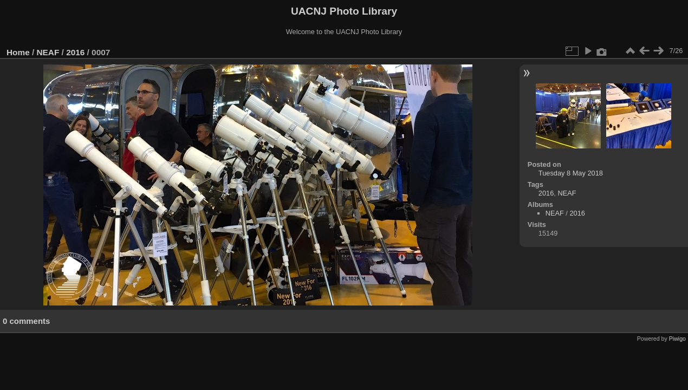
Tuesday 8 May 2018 (570, 173)
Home (18, 52)
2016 (75, 52)
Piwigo (677, 338)
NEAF (48, 52)
